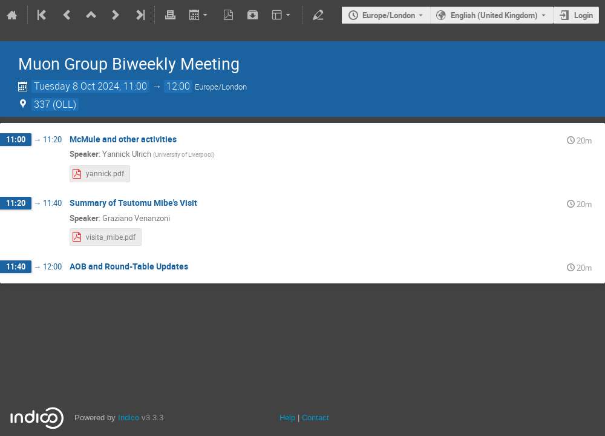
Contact (315, 417)
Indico (128, 417)
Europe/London (388, 15)
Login (583, 15)
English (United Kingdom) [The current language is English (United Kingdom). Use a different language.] (494, 15)
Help (287, 417)
